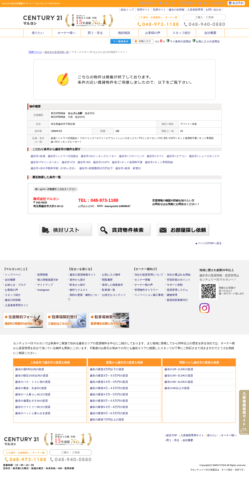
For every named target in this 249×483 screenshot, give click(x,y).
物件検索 (144, 3)
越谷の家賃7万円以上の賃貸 (107, 422)
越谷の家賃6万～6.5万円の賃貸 (109, 416)
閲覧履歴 (108, 280)
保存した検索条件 (113, 286)
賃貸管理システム (177, 291)
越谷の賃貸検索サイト (83, 275)
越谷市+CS (65, 162)
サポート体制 (175, 286)
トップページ (13, 275)
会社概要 (210, 32)
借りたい (38, 32)
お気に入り (165, 3)
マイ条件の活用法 (182, 41)
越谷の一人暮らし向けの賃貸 (33, 397)
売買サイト (160, 10)
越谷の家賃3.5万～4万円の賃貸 (109, 385)
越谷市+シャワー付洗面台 (61, 156)
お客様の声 (153, 32)
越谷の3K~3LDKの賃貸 (179, 385)
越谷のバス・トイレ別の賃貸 (33, 385)
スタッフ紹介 (181, 32)
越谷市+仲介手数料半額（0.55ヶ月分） (185, 162)
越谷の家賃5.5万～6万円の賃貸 (109, 410)
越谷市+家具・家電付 (75, 168)
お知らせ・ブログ (16, 286)
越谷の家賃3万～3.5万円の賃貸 (109, 378)
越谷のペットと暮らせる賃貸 (33, 416)
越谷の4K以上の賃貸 (177, 391)
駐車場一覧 (109, 291)
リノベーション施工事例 (149, 297)
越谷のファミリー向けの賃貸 (33, 410)
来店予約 (236, 3)
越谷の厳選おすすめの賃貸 (31, 403)
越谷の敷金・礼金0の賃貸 (31, 391)
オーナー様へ (66, 32)
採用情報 (43, 275)
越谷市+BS (80, 162)
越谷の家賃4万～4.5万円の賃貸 (109, 391)
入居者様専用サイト (17, 308)
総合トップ (128, 10)
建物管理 (173, 297)
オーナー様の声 (144, 286)
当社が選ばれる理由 (179, 275)
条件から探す (78, 280)
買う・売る (95, 32)
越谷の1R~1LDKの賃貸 (179, 372)
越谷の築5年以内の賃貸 (29, 372)
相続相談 (124, 32)
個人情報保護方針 (48, 280)
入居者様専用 (197, 10)
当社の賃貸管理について (149, 275)
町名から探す (78, 286)
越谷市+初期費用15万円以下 (46, 168)
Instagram (43, 291)
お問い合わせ (216, 10)
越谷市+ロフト (146, 156)
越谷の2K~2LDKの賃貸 (179, 378)
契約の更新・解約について (85, 297)
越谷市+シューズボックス (192, 156)
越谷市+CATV (95, 162)
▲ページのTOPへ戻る (209, 243)
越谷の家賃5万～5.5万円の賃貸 (109, 403)
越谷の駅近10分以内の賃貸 (31, 378)
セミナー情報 (143, 280)
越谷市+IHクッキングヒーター (93, 156)
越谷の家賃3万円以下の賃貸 (107, 372)
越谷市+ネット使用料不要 (120, 162)
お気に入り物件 (111, 275)
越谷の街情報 (178, 10)
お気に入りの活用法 (208, 41)
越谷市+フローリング (124, 156)
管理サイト (144, 10)
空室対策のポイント (179, 280)
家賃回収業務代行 (177, 302)
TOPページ (34, 52)
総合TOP (172, 438)
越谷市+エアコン (166, 156)
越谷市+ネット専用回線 (149, 162)
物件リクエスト (79, 291)
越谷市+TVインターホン (44, 162)
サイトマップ (45, 286)
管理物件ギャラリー (146, 291)
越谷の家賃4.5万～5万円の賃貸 (109, 397)
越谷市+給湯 (37, 156)
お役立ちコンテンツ (114, 297)
